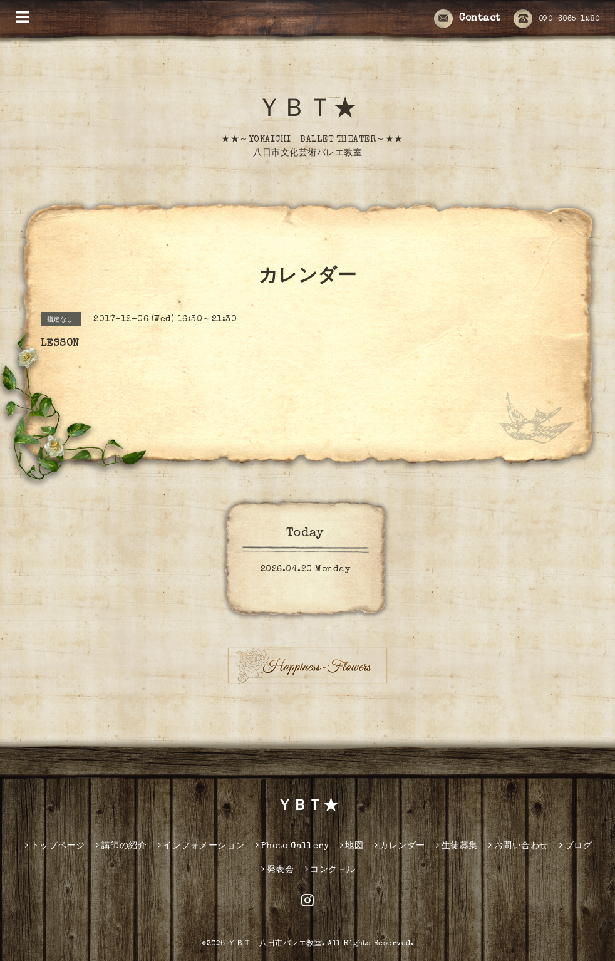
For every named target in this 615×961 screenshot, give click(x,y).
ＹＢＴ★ (307, 110)
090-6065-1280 (557, 19)
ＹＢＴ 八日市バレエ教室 (275, 944)
